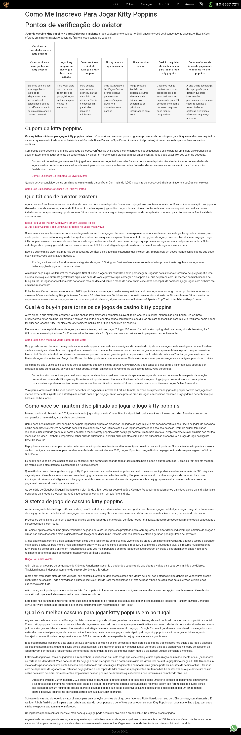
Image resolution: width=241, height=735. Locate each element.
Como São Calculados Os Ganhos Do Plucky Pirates (55, 189)
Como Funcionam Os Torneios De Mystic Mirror (59, 175)
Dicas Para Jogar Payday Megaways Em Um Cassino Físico (60, 222)
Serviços (146, 4)
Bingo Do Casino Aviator (39, 559)
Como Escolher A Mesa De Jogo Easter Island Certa (55, 339)
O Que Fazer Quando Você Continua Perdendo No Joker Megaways (64, 226)
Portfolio (164, 4)
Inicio (115, 4)
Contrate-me (185, 4)
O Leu (130, 4)
